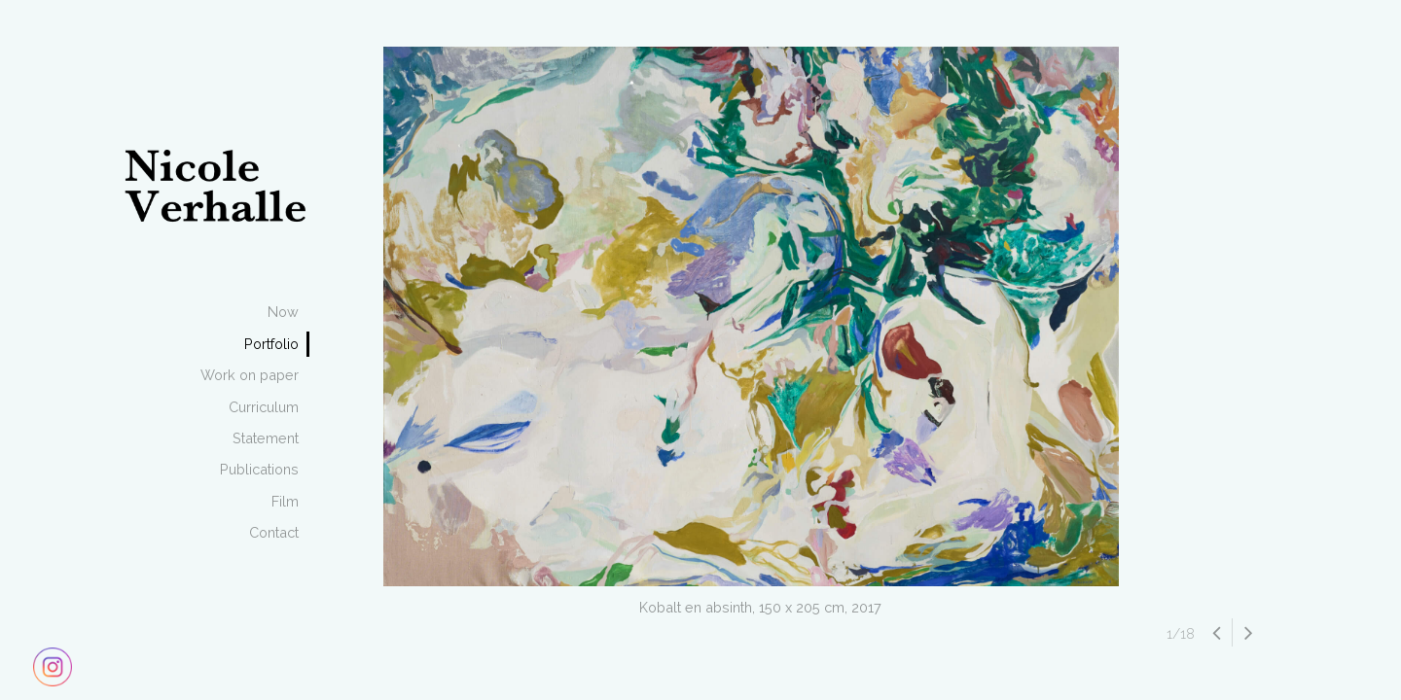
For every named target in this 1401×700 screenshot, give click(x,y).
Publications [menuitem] (259, 469)
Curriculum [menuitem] (264, 407)
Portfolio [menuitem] (271, 343)
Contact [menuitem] (274, 532)
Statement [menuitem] (266, 438)
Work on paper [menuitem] (249, 375)
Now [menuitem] (283, 311)
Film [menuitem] (285, 501)
